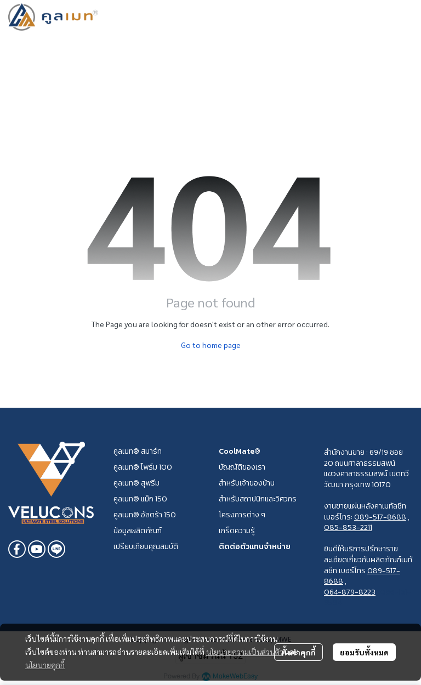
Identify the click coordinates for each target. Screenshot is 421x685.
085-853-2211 (348, 527)
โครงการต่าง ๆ (242, 515)
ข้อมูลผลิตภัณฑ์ (137, 530)
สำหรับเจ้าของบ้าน (247, 483)
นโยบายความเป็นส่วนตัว (244, 652)
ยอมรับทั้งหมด (364, 652)
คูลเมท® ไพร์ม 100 (142, 467)
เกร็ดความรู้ (237, 530)
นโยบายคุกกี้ (45, 665)
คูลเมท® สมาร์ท (137, 451)
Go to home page (211, 345)
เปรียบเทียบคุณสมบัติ (145, 546)
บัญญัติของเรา (242, 467)
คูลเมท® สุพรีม (136, 483)
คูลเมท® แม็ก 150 (140, 499)
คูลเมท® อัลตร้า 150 (144, 515)
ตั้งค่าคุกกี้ (298, 652)
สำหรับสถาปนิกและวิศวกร (258, 499)
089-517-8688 (380, 517)
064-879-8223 (350, 592)
